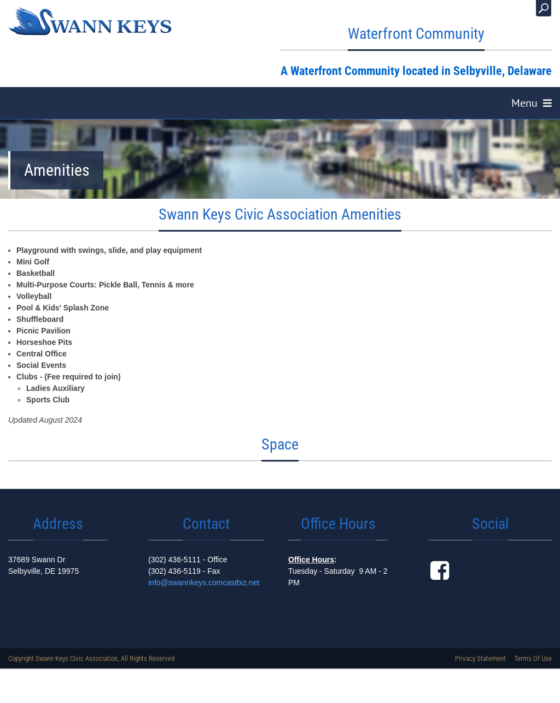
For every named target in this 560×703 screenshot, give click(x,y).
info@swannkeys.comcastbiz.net (203, 588)
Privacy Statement (480, 664)
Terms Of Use (533, 664)
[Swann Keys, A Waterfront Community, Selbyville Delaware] (90, 20)
